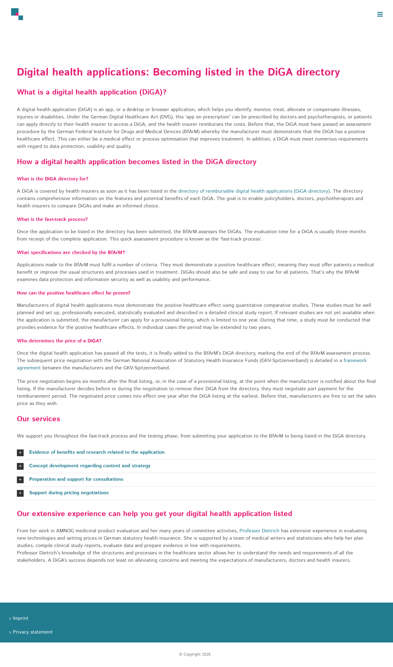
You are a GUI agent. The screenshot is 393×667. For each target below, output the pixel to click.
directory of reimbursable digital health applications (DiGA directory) (254, 191)
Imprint (21, 618)
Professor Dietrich (259, 530)
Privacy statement (33, 632)
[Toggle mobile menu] (380, 14)
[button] (196, 452)
